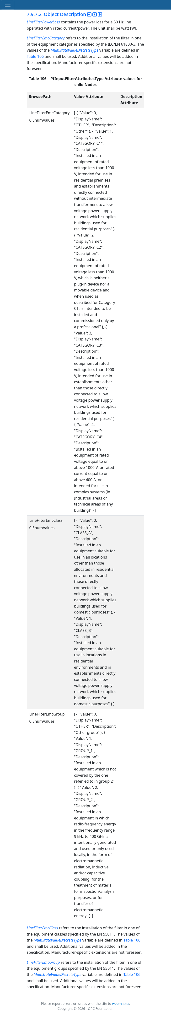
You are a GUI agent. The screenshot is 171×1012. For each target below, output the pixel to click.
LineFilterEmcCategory (45, 38)
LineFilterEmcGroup (43, 962)
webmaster (120, 1003)
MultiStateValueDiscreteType (74, 50)
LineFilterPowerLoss (43, 22)
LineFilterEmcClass (42, 928)
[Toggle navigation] (7, 5)
